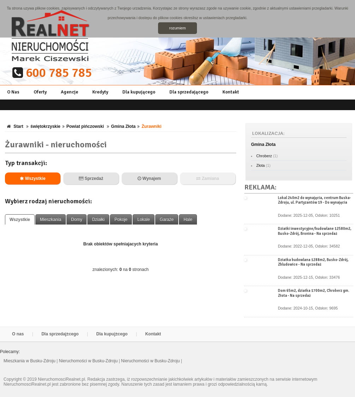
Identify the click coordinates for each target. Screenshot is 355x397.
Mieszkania (50, 219)
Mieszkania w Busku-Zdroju (30, 360)
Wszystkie (32, 178)
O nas (18, 333)
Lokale (143, 219)
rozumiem (177, 28)
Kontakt (230, 92)
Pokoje (121, 219)
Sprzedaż (91, 178)
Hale (188, 219)
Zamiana (207, 178)
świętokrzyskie (45, 126)
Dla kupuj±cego (112, 333)
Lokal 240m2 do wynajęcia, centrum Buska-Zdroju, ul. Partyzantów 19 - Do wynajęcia (314, 200)
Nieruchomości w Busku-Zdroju (89, 360)
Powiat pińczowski (85, 126)
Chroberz (264, 156)
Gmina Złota (123, 126)
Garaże (167, 219)
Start (18, 126)
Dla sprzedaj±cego (59, 333)
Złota (260, 165)
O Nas (13, 92)
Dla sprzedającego (188, 92)
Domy (76, 219)
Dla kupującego (138, 92)
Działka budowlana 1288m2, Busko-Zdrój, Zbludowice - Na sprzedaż (313, 262)
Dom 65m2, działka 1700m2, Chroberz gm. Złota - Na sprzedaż (313, 292)
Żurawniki (151, 126)
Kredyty (100, 92)
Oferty (40, 92)
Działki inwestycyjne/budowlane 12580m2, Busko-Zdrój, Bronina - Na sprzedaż (314, 231)
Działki (98, 219)
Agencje (69, 92)
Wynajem (149, 178)
